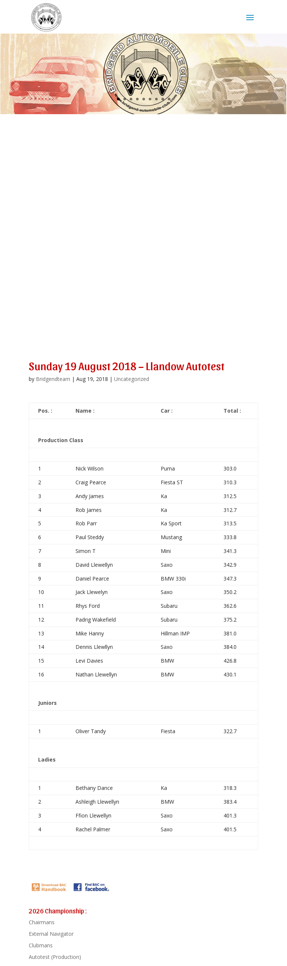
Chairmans (42, 922)
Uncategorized (131, 378)
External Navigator (51, 933)
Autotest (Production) (55, 956)
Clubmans (41, 945)
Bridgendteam (53, 378)
